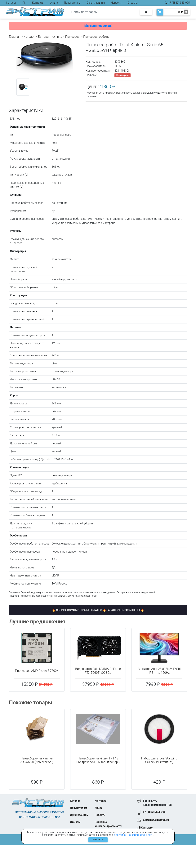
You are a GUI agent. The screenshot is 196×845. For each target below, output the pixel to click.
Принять (98, 839)
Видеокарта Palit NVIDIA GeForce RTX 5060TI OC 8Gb (98, 670)
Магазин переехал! (98, 26)
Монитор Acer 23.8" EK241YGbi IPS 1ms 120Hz (159, 670)
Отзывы (132, 2)
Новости (116, 2)
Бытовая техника (50, 36)
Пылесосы (72, 36)
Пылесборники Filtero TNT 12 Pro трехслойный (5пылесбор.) (98, 760)
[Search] (103, 12)
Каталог (11, 2)
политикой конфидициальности (133, 834)
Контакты (38, 2)
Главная (14, 36)
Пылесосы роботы (96, 36)
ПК (24, 2)
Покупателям (72, 2)
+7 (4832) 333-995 (177, 2)
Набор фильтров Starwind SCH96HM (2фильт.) (159, 760)
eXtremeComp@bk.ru (156, 819)
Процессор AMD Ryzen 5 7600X (36, 671)
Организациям (96, 2)
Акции (54, 2)
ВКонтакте (146, 827)
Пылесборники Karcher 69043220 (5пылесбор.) (36, 760)
